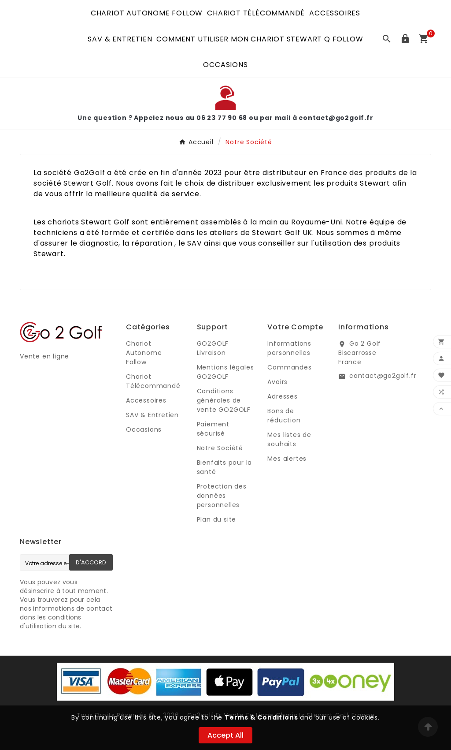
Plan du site (217, 519)
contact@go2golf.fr (382, 375)
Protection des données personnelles (222, 495)
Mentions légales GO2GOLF (225, 372)
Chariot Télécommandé (153, 381)
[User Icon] (405, 39)
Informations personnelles (289, 348)
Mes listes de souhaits (289, 439)
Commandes (289, 367)
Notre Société (220, 448)
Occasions (144, 429)
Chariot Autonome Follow (144, 352)
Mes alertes (287, 458)
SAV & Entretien (152, 414)
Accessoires (146, 400)
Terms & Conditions (261, 717)
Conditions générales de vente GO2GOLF (224, 400)
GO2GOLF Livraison (213, 348)
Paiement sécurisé (213, 429)
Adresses (282, 396)
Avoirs (277, 381)
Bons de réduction (283, 416)
